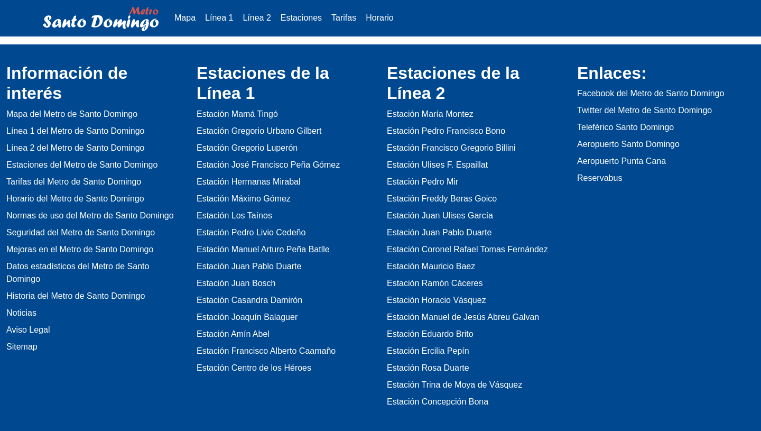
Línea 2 (257, 17)
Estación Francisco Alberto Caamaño (266, 350)
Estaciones (301, 17)
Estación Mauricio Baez (431, 266)
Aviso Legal (28, 329)
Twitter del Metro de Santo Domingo (644, 110)
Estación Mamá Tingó (237, 113)
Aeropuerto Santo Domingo (628, 144)
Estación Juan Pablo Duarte (249, 266)
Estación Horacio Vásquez (436, 300)
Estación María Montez (430, 113)
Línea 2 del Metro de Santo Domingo (75, 147)
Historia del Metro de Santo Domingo (75, 295)
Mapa (185, 17)
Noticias (21, 312)
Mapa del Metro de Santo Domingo (71, 113)
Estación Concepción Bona (437, 401)
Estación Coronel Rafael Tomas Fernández (467, 249)
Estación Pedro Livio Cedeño (251, 232)
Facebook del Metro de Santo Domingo (650, 93)
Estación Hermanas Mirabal (249, 181)
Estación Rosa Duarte (428, 367)
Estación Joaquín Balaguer (247, 317)
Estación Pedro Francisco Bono (446, 130)
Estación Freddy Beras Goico (442, 198)
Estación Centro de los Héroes (254, 367)
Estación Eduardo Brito (430, 333)
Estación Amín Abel (233, 333)
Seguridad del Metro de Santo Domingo (80, 232)
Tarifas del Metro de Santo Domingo (73, 181)
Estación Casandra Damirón (249, 300)
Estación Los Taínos (234, 215)
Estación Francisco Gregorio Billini (451, 147)
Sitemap (22, 346)
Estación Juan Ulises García (440, 215)
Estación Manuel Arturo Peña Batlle (263, 249)
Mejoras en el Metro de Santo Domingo (79, 249)
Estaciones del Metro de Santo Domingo (81, 164)
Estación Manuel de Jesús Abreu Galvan (463, 317)
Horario (379, 17)
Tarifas (343, 17)
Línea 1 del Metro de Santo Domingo (75, 130)
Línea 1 (219, 17)
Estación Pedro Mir (422, 181)
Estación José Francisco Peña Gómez (268, 164)
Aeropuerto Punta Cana (621, 161)
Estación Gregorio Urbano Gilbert (259, 130)
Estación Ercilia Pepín (428, 350)
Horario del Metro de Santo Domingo (75, 198)
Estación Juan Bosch (236, 283)
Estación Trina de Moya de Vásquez (454, 384)
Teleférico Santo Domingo (625, 127)
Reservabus (599, 177)
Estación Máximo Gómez (244, 198)
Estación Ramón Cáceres (434, 283)
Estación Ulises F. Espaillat (437, 164)
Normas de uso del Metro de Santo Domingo (90, 215)
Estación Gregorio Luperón (247, 147)
